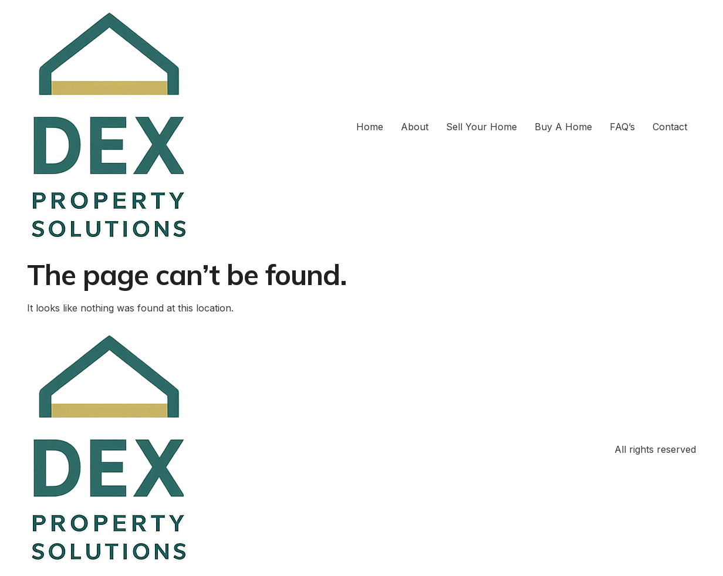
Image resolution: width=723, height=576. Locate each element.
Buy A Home (563, 127)
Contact (670, 127)
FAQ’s (622, 127)
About (414, 127)
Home (369, 127)
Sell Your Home (481, 127)
